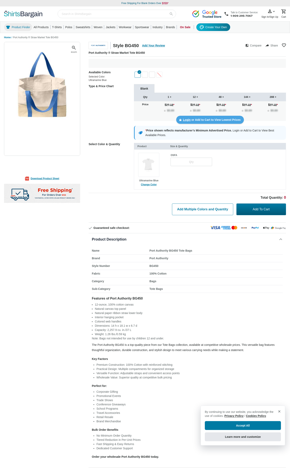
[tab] (144, 88)
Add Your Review (153, 45)
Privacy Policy (233, 415)
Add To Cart (261, 209)
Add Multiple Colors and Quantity (202, 209)
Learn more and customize (243, 436)
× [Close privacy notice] (279, 411)
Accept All (243, 425)
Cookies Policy (256, 415)
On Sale (185, 27)
